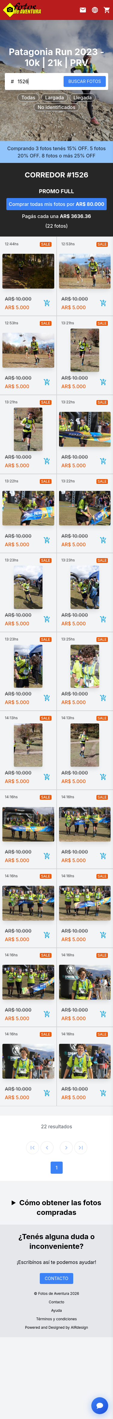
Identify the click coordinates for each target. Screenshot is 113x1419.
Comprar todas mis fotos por (56, 204)
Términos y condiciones (56, 1319)
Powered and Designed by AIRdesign (56, 1327)
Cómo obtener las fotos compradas (60, 1207)
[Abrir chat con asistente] (99, 1405)
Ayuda (56, 1310)
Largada (54, 97)
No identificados (56, 107)
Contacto (56, 1302)
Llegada (83, 97)
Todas (28, 97)
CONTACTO (56, 1278)
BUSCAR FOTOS (84, 81)
